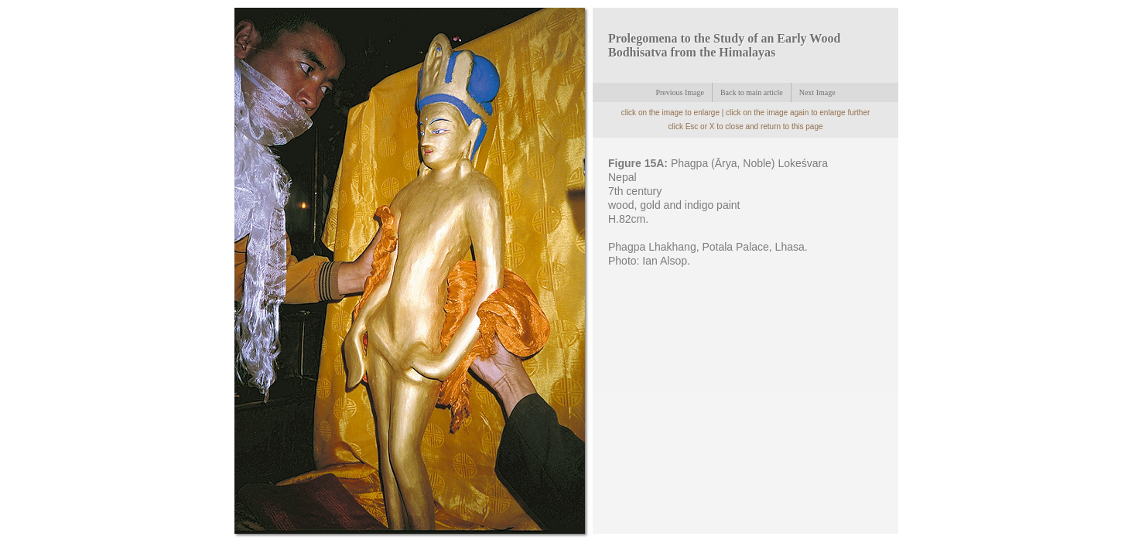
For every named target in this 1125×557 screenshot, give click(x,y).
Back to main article (751, 92)
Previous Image (679, 92)
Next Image (817, 92)
